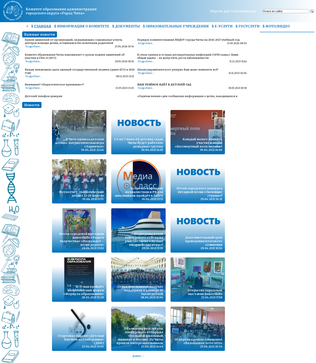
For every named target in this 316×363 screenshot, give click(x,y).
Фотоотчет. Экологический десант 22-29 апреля (81, 193)
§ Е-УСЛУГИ (222, 26)
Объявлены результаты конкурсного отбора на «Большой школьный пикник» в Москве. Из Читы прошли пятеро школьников (139, 336)
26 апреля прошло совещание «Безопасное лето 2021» (198, 341)
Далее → (138, 356)
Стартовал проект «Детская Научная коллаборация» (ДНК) (81, 339)
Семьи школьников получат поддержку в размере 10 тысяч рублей (140, 290)
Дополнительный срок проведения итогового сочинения (203, 241)
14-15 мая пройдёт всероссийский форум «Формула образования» (83, 290)
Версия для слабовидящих (233, 11)
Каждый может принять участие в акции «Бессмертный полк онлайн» (198, 142)
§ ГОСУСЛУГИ (247, 26)
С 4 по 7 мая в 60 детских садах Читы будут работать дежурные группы (138, 142)
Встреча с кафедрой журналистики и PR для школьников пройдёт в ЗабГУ (139, 192)
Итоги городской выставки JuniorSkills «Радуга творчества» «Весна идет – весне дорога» (81, 239)
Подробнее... (33, 46)
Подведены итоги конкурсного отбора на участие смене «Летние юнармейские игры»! (144, 239)
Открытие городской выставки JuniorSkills (205, 292)
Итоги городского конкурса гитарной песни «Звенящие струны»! (199, 192)
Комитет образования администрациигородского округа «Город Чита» (61, 11)
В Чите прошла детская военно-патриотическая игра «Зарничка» (79, 142)
